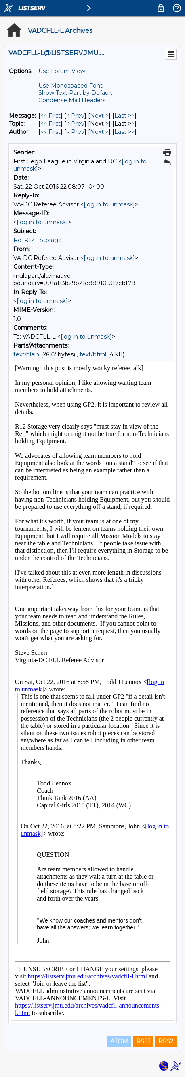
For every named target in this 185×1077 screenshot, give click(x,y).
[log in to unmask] (109, 204)
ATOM (119, 1041)
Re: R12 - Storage (37, 240)
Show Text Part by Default (75, 93)
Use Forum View (61, 71)
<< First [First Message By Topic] (50, 123)
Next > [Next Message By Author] (99, 131)
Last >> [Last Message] (124, 115)
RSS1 (143, 1041)
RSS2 (165, 1041)
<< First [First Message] (50, 115)
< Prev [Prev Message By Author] (75, 131)
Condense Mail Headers (71, 100)
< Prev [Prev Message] (75, 115)
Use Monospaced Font (70, 85)
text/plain (26, 354)
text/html (93, 354)
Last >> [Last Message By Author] (124, 131)
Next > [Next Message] (99, 115)
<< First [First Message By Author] (50, 131)
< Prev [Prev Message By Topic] (75, 123)
